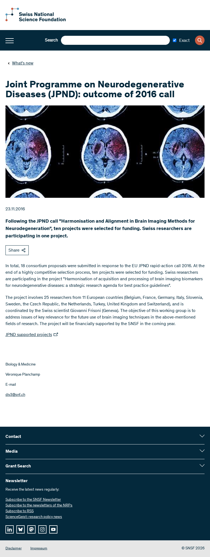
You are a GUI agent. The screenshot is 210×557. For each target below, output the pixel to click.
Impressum (38, 548)
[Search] (200, 40)
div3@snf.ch (15, 395)
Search (51, 40)
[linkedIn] (9, 529)
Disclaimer (13, 548)
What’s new (20, 63)
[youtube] (53, 529)
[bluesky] (20, 529)
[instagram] (42, 529)
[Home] (35, 20)
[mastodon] (31, 529)
